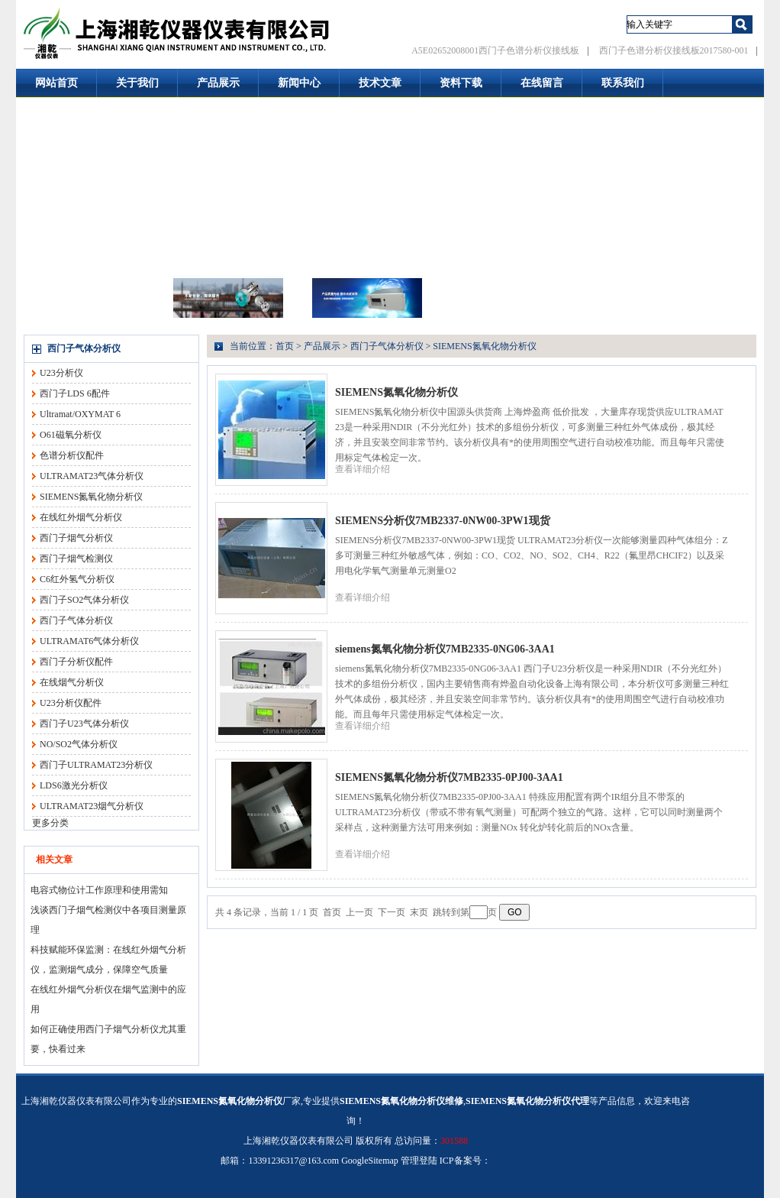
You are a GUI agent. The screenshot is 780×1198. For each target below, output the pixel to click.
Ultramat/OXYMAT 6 (80, 414)
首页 (285, 346)
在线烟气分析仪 (72, 682)
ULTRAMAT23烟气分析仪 (91, 806)
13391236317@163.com (293, 1160)
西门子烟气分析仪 (76, 538)
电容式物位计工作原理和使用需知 (99, 890)
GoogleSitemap (369, 1160)
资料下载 (461, 83)
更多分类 (50, 823)
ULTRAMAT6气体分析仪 (89, 641)
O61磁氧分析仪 (71, 434)
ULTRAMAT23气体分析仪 (91, 476)
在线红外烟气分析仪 (81, 517)
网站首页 (56, 83)
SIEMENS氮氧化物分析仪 (91, 496)
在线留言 (542, 83)
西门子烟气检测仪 (76, 558)
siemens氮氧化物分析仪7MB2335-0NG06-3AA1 (445, 649)
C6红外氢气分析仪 (77, 579)
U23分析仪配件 (71, 703)
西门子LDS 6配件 (75, 393)
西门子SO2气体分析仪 (84, 599)
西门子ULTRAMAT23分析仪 (96, 764)
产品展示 (218, 83)
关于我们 (137, 83)
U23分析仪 (61, 372)
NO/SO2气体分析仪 (79, 744)
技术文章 (380, 83)
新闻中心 (299, 83)
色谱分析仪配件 (72, 455)
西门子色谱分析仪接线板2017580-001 (674, 50)
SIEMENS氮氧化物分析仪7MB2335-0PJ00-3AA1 (449, 777)
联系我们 (622, 83)
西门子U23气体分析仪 (84, 723)
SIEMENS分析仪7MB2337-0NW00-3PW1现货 (442, 520)
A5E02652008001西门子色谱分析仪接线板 (495, 50)
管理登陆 (419, 1160)
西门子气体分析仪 (84, 348)
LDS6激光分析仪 (74, 785)
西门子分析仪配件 (76, 661)
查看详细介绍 (362, 469)
